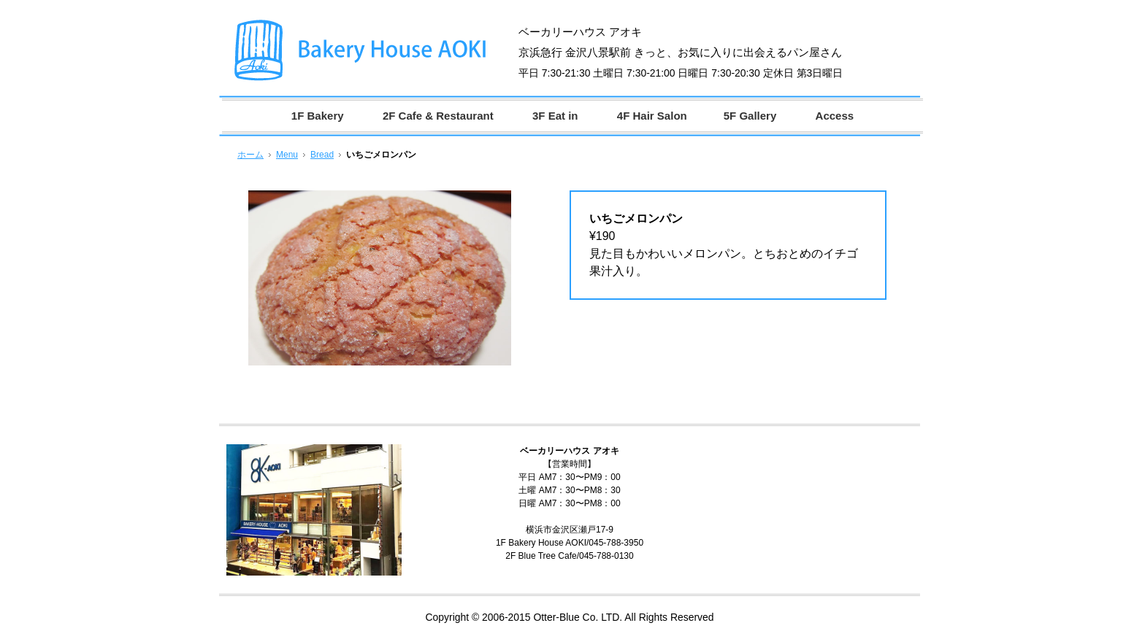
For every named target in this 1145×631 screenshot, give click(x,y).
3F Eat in (555, 115)
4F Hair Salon (652, 115)
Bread (322, 155)
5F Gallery (750, 115)
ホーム (250, 155)
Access (835, 115)
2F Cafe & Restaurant (438, 115)
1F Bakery (317, 115)
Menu (287, 155)
